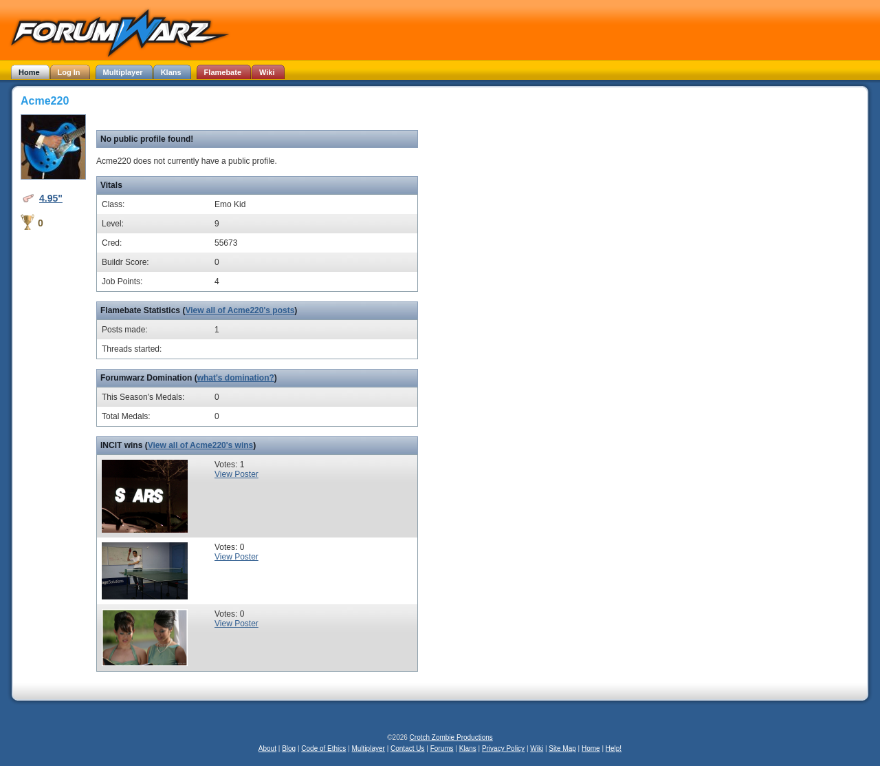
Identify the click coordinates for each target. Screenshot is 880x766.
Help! (614, 748)
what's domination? (235, 378)
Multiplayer (368, 748)
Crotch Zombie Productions (451, 737)
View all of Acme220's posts (239, 310)
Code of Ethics (323, 748)
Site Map (562, 748)
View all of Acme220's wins (201, 445)
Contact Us (407, 748)
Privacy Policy (503, 748)
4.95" (51, 198)
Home (591, 748)
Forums (442, 748)
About (267, 748)
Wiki (536, 748)
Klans (467, 748)
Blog (289, 748)
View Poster (236, 474)
